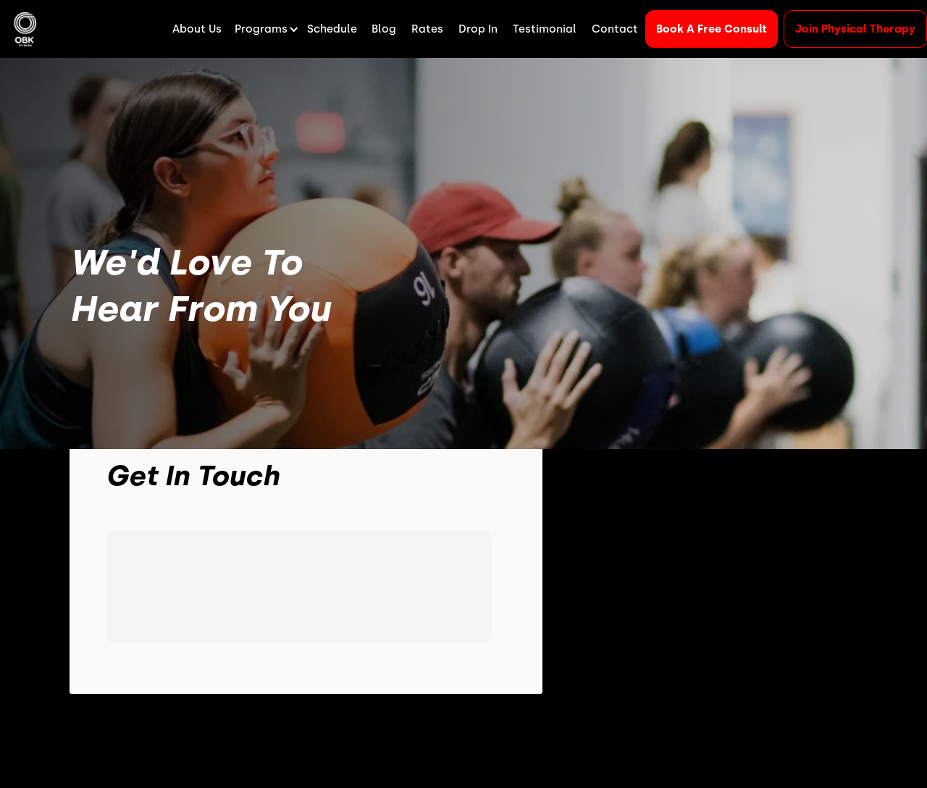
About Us (197, 28)
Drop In (478, 28)
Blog (384, 28)
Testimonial (544, 28)
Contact (615, 28)
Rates (427, 28)
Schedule (332, 28)
